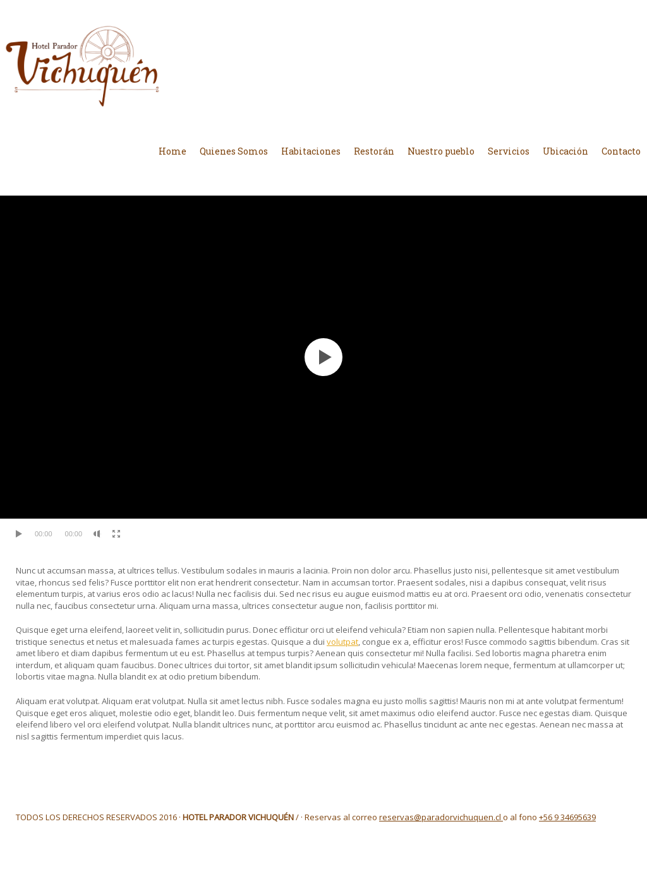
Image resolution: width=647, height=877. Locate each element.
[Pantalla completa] (116, 534)
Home (172, 151)
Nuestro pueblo (441, 151)
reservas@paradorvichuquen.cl (441, 817)
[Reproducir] (19, 534)
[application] (323, 357)
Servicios (508, 151)
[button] (323, 357)
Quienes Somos (234, 151)
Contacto (621, 151)
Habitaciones (311, 151)
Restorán (374, 151)
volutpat (342, 641)
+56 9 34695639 (567, 817)
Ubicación (565, 151)
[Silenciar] (97, 534)
